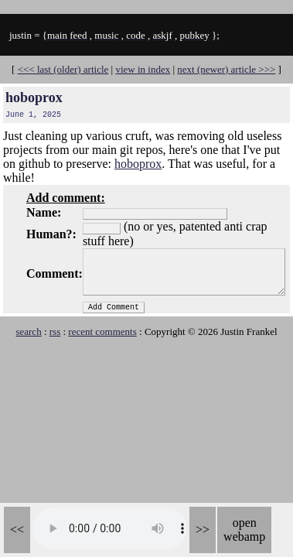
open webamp (244, 529)
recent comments (102, 331)
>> (203, 529)
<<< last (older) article (63, 69)
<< (17, 529)
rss (54, 331)
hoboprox (34, 97)
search (28, 331)
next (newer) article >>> (226, 69)
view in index (142, 69)
